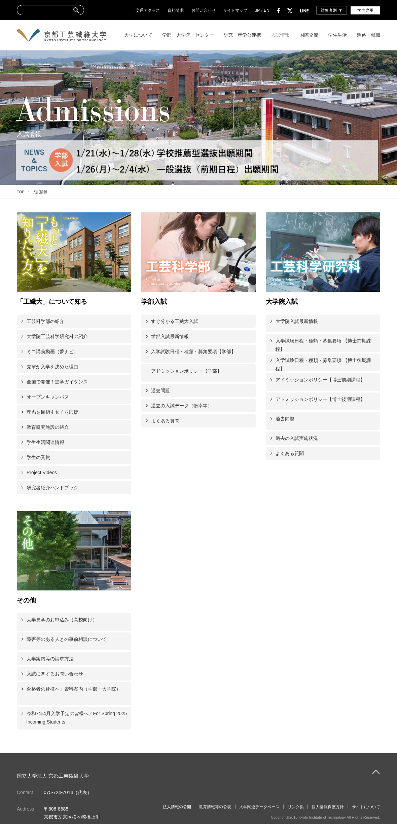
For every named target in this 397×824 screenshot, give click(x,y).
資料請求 (176, 10)
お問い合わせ (203, 10)
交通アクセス (148, 10)
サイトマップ (235, 10)
